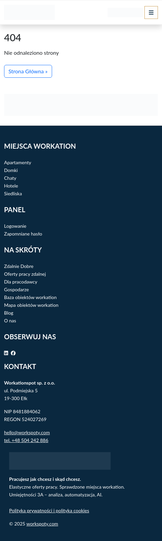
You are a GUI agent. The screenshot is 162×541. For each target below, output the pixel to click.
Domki (11, 170)
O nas (10, 320)
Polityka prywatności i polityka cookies (49, 510)
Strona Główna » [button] (28, 71)
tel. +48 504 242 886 (26, 440)
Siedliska (13, 193)
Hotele (11, 186)
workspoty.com (42, 523)
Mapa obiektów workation (31, 305)
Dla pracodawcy (20, 282)
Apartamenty (17, 162)
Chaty (10, 178)
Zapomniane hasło (23, 234)
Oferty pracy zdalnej (25, 274)
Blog (8, 313)
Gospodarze (16, 289)
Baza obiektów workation (30, 297)
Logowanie (15, 226)
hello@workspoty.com (27, 432)
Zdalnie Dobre (18, 266)
